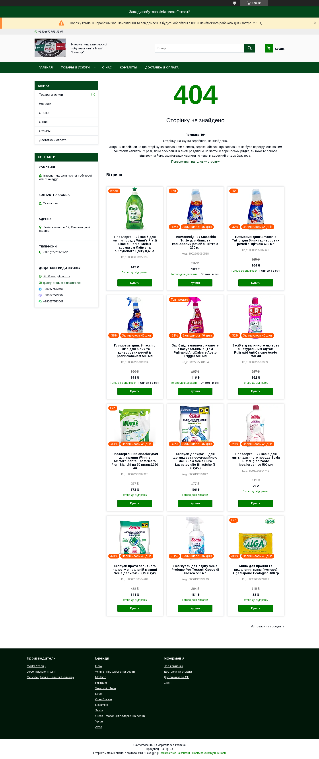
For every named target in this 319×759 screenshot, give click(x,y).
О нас (107, 67)
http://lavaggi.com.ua (56, 276)
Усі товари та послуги (266, 626)
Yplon (99, 721)
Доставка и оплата (162, 67)
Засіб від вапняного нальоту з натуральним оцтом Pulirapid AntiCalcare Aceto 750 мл (255, 351)
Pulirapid (101, 682)
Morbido (100, 677)
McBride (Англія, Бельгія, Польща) (50, 677)
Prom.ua (180, 745)
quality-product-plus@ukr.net (61, 282)
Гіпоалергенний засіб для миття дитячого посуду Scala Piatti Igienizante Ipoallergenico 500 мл (255, 459)
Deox (98, 666)
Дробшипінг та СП (176, 677)
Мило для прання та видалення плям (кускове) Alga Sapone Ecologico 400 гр (255, 569)
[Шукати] (249, 48)
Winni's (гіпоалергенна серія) (115, 671)
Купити (134, 282)
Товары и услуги (75, 67)
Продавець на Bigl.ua (159, 749)
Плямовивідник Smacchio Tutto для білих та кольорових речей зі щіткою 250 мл (195, 242)
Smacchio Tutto (105, 688)
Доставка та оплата (178, 671)
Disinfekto (101, 704)
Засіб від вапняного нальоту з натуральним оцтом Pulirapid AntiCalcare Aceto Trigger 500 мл (195, 351)
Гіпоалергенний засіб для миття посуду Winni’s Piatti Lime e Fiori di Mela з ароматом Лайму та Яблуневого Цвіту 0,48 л (135, 244)
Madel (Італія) (36, 666)
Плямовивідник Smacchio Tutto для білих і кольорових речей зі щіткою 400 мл (255, 240)
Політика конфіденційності (209, 753)
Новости (45, 103)
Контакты (128, 67)
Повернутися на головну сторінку (195, 161)
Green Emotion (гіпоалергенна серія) (120, 716)
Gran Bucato (103, 699)
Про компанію (173, 666)
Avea (98, 727)
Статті (168, 682)
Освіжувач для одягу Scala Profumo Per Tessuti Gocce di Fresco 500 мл (195, 569)
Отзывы (45, 131)
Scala (99, 710)
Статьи (44, 113)
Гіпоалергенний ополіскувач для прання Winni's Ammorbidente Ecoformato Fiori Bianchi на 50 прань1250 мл (134, 461)
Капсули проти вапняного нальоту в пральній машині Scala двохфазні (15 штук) (135, 569)
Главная (46, 67)
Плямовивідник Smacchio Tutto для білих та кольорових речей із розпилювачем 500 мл (135, 351)
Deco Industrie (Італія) (41, 671)
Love (98, 693)
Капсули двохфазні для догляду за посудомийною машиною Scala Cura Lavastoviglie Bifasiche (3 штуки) (195, 461)
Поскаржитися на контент (174, 753)
